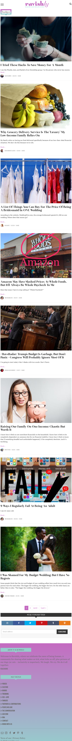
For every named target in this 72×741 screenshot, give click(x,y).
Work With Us (7, 724)
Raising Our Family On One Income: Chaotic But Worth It (33, 428)
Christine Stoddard (9, 596)
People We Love (7, 707)
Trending (5, 694)
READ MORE (4, 669)
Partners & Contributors (11, 704)
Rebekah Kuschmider (10, 370)
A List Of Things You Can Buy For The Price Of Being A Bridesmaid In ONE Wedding (36, 208)
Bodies (4, 690)
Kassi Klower (8, 76)
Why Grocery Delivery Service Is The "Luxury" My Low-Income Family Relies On (33, 133)
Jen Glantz (7, 225)
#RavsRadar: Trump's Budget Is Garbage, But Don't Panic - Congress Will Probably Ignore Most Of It (33, 355)
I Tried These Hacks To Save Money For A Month (32, 65)
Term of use (6, 738)
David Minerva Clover (10, 151)
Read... (3, 72)
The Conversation (8, 710)
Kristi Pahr (7, 450)
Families (5, 700)
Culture (5, 687)
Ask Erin (5, 714)
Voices (4, 684)
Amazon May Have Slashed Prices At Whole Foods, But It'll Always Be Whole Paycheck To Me (34, 283)
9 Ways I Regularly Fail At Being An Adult (28, 506)
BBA (3, 717)
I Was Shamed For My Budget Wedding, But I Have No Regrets (35, 576)
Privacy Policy (19, 738)
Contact (5, 720)
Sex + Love (5, 697)
